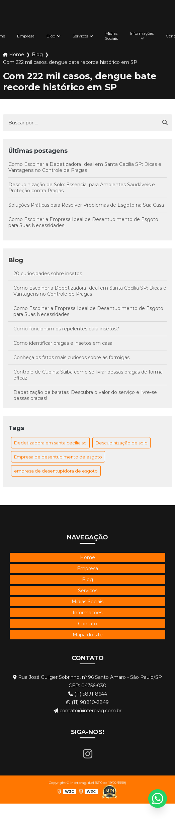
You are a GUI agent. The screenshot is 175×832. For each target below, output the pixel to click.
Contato (87, 624)
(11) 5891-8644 (87, 694)
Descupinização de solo (121, 442)
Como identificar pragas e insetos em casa (62, 343)
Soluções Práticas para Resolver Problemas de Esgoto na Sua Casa (86, 205)
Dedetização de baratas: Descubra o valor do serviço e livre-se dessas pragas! (85, 395)
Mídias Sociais (111, 36)
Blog (51, 35)
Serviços (80, 35)
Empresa (25, 35)
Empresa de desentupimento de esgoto (58, 456)
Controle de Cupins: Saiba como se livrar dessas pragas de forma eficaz (88, 375)
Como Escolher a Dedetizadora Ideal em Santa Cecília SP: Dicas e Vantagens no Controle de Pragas (84, 167)
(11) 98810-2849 (87, 702)
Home (16, 54)
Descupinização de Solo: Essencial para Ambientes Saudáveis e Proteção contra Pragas (81, 188)
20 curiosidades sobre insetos (47, 274)
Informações (142, 33)
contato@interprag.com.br (87, 711)
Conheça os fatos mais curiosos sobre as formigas (71, 357)
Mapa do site (88, 635)
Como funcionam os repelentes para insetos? (66, 329)
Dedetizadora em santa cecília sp (50, 442)
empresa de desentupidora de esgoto (56, 471)
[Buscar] (165, 122)
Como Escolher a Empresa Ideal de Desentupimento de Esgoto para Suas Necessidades (83, 222)
